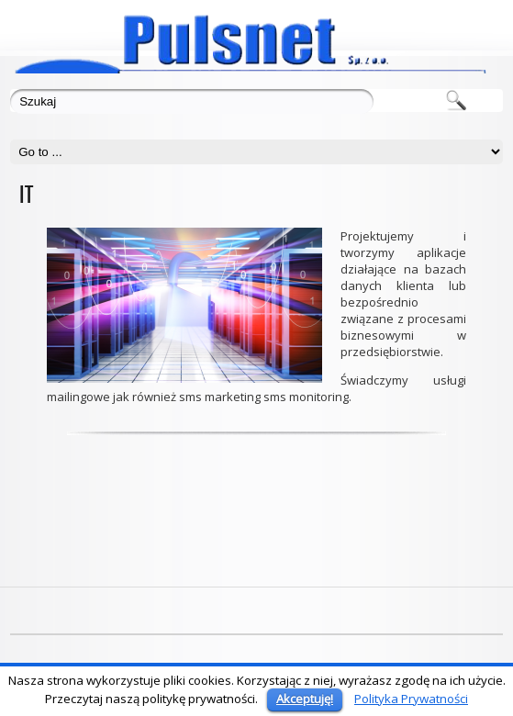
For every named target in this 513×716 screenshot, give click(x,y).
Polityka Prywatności (411, 698)
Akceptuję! (304, 698)
